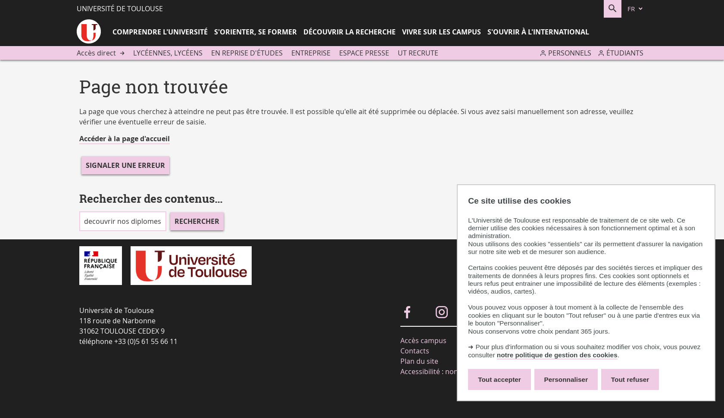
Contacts (414, 351)
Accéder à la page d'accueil (124, 138)
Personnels (569, 53)
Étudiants (624, 53)
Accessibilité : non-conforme (446, 371)
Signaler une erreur (125, 165)
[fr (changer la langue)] (636, 9)
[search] (122, 221)
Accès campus (423, 340)
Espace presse (364, 53)
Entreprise (311, 53)
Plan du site (419, 361)
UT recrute (418, 53)
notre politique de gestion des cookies (557, 355)
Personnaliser (566, 379)
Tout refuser (630, 379)
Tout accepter (499, 379)
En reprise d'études (247, 53)
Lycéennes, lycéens (168, 53)
